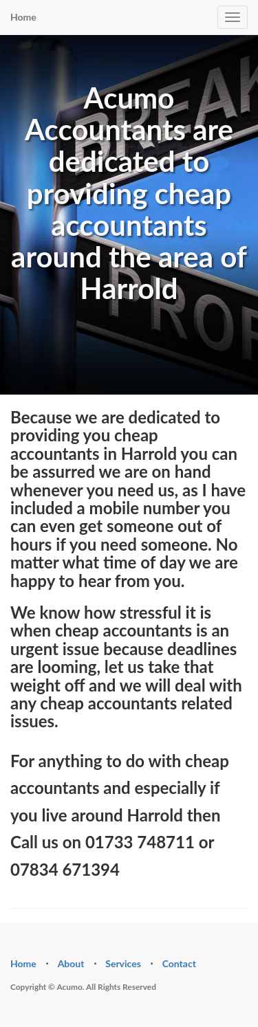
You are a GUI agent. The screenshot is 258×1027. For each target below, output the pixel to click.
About (71, 963)
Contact (179, 963)
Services (123, 963)
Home (23, 17)
